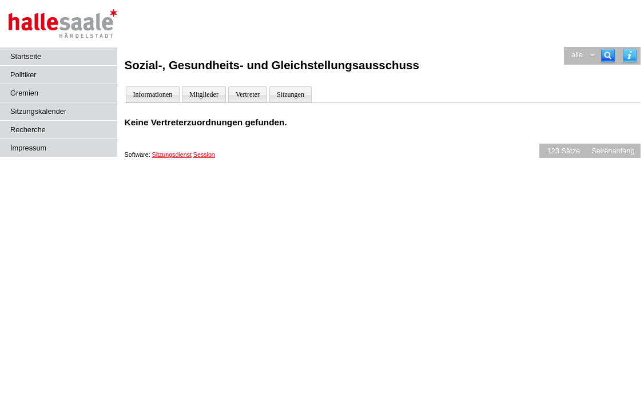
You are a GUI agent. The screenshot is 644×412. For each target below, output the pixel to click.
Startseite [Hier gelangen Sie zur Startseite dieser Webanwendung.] (25, 56)
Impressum (28, 148)
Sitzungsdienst (172, 154)
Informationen (153, 94)
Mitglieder (203, 94)
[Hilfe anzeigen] (630, 56)
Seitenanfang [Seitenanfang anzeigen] (612, 150)
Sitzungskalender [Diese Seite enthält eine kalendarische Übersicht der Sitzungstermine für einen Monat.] (38, 111)
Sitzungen (290, 94)
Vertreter (248, 94)
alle (577, 54)
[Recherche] (608, 56)
